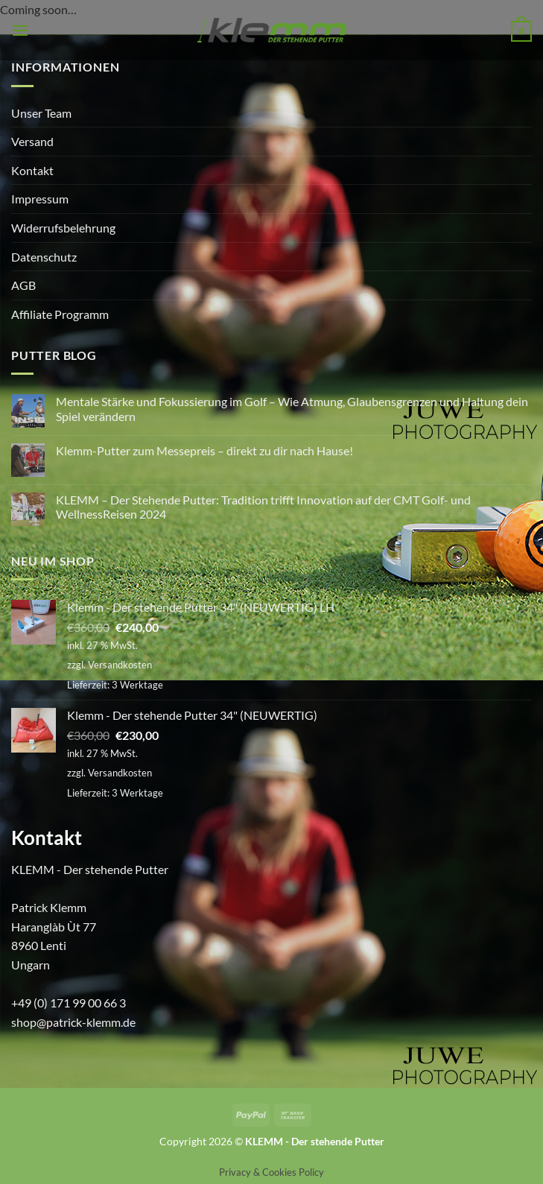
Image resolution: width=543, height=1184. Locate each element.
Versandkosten (120, 665)
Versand (32, 141)
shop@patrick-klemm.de (73, 1022)
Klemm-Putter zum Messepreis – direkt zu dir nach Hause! (204, 450)
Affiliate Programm (60, 314)
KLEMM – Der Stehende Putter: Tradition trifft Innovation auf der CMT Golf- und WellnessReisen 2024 (263, 507)
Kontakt (32, 170)
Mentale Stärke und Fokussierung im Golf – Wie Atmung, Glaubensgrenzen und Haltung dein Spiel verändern (292, 408)
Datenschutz (44, 257)
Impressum (40, 198)
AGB (23, 285)
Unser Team (41, 113)
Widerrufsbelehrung (63, 228)
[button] (20, 30)
